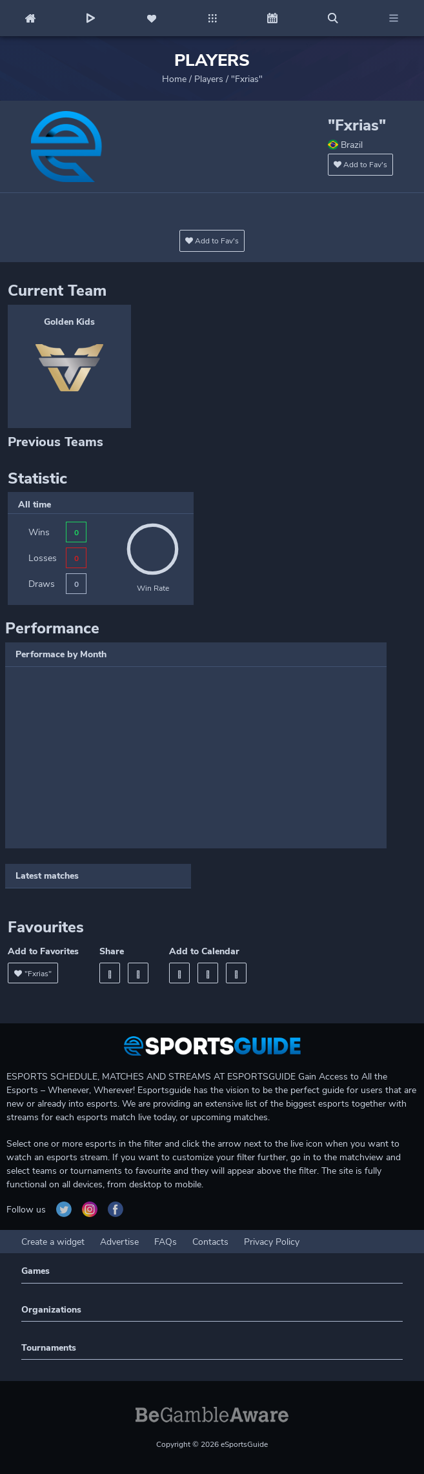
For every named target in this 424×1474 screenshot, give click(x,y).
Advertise (119, 1242)
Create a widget (53, 1242)
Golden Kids (69, 322)
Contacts (210, 1242)
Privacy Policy (271, 1242)
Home (174, 79)
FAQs (165, 1242)
